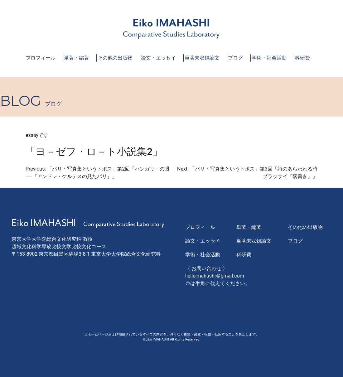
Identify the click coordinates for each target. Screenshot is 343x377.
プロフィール (41, 58)
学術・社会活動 (269, 58)
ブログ (235, 58)
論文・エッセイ (158, 58)
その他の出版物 (115, 58)
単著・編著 (76, 58)
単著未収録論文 (202, 58)
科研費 (302, 58)
